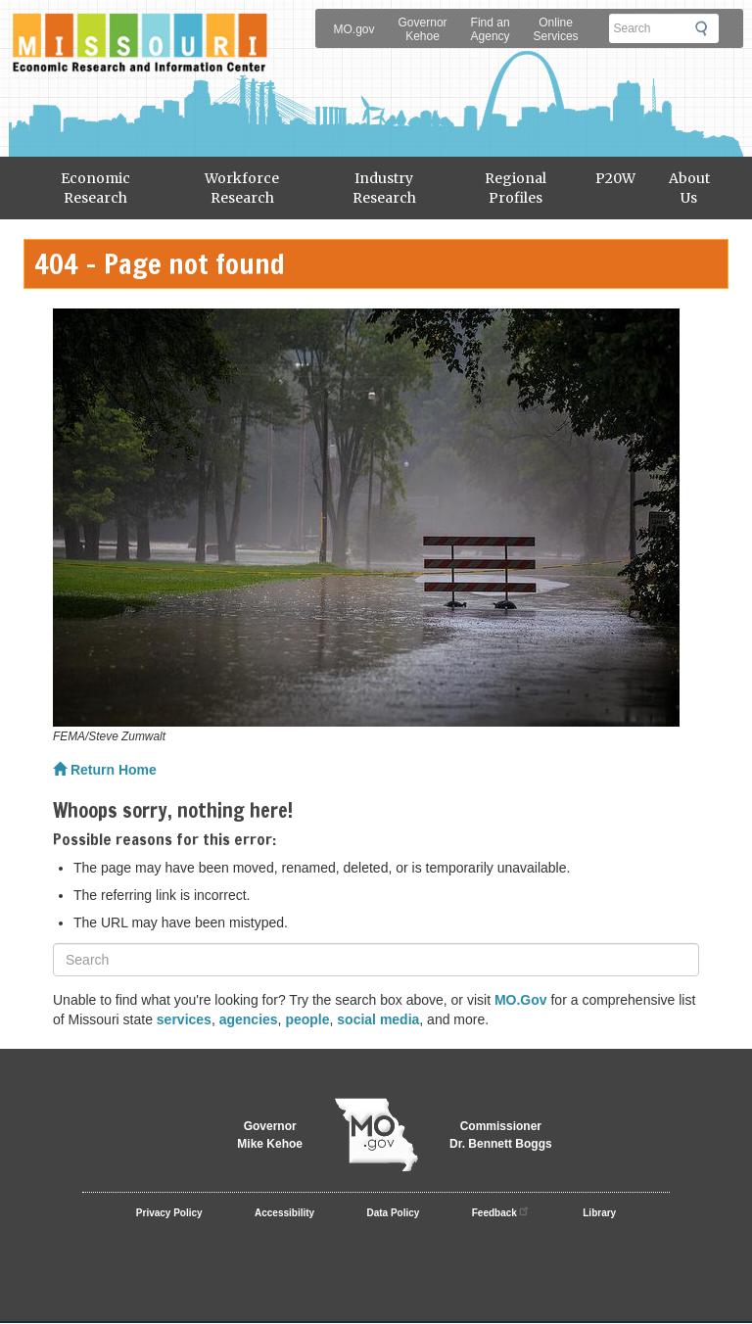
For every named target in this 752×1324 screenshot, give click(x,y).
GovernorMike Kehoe (270, 1135)
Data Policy (393, 1212)
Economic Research (95, 188)
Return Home (105, 770)
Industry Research (384, 188)
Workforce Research (242, 188)
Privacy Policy (169, 1212)
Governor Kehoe (423, 29)
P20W (615, 178)
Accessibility (284, 1212)
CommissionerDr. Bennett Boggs (500, 1135)
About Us (689, 188)
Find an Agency (490, 29)
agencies (248, 1019)
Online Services (556, 29)
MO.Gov (520, 1000)
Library (599, 1212)
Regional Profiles (515, 188)
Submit (707, 28)
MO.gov (354, 29)
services (184, 1019)
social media (378, 1019)
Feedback (501, 1210)
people (307, 1019)
